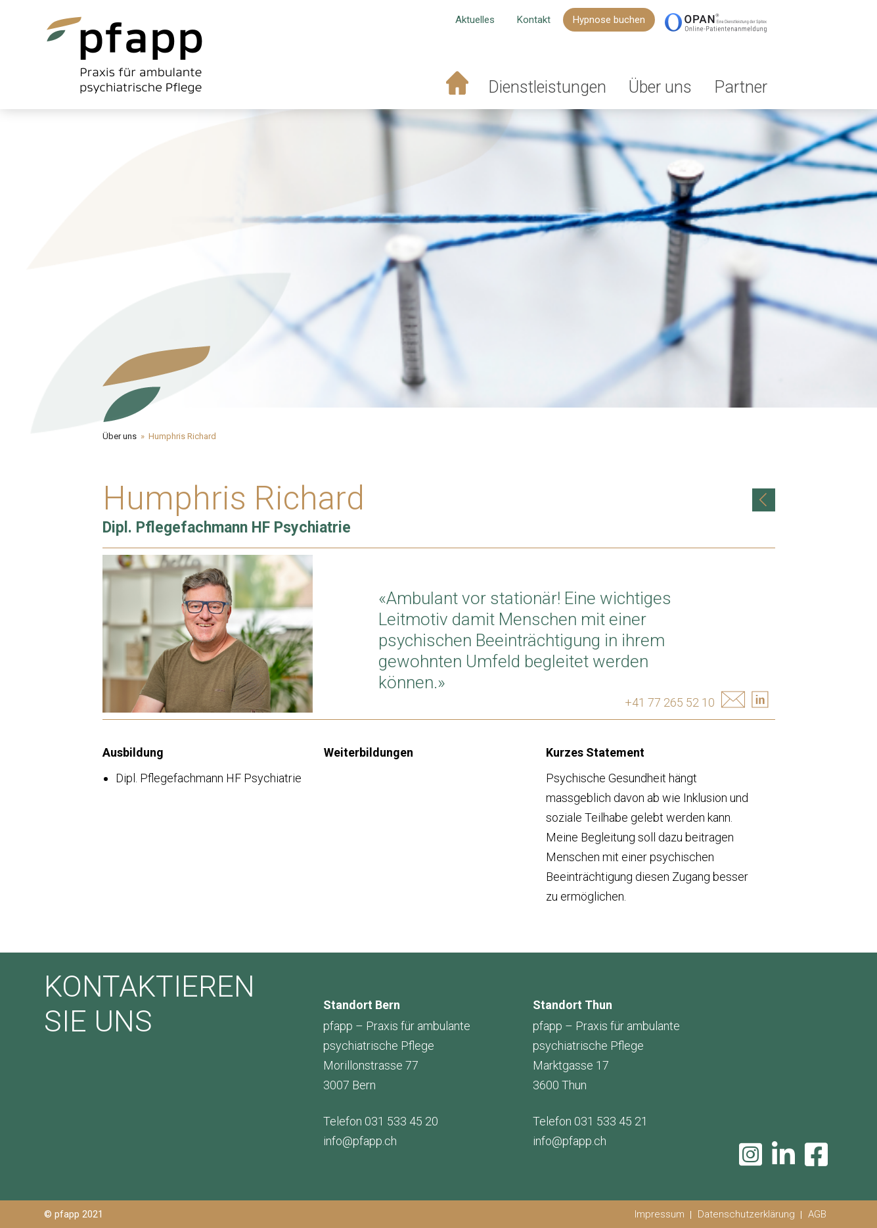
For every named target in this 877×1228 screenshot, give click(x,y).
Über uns (660, 87)
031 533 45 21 (611, 1121)
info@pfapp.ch (360, 1141)
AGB (817, 1214)
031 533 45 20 (401, 1121)
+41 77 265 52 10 (670, 702)
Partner (740, 87)
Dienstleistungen (547, 87)
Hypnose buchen (609, 20)
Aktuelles (475, 20)
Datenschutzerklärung (746, 1214)
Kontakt (534, 20)
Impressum (660, 1214)
